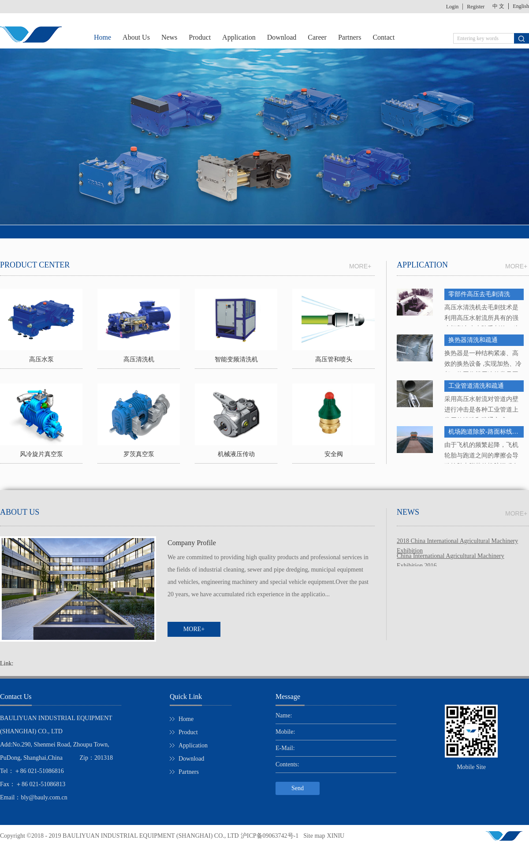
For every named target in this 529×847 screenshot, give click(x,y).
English (521, 6)
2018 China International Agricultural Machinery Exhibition (457, 542)
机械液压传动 (236, 454)
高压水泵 (41, 359)
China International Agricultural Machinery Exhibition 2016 (450, 557)
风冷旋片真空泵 (41, 454)
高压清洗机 (138, 359)
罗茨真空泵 (138, 454)
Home (102, 37)
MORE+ (516, 266)
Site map (312, 835)
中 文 (498, 6)
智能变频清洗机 (236, 359)
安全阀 (333, 454)
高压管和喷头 (333, 359)
